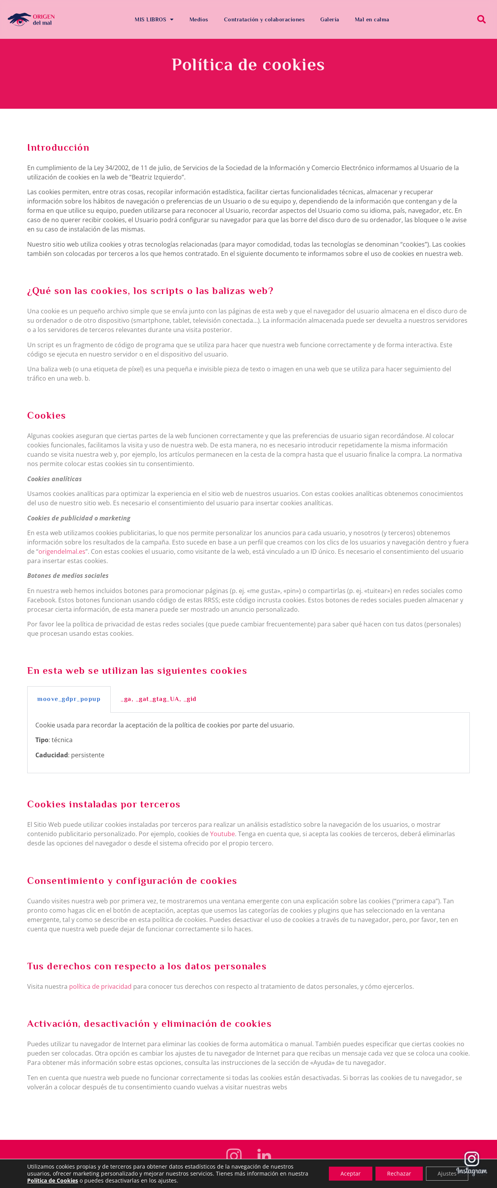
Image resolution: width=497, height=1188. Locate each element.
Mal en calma (372, 19)
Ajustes (447, 1173)
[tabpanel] (248, 743)
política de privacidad (100, 986)
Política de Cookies (52, 1180)
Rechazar (399, 1173)
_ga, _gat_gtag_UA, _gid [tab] (159, 699)
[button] (481, 19)
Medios (199, 19)
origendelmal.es (61, 551)
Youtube (222, 834)
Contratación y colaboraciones (264, 19)
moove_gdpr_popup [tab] (69, 699)
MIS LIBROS (154, 19)
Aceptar (351, 1173)
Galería (329, 19)
